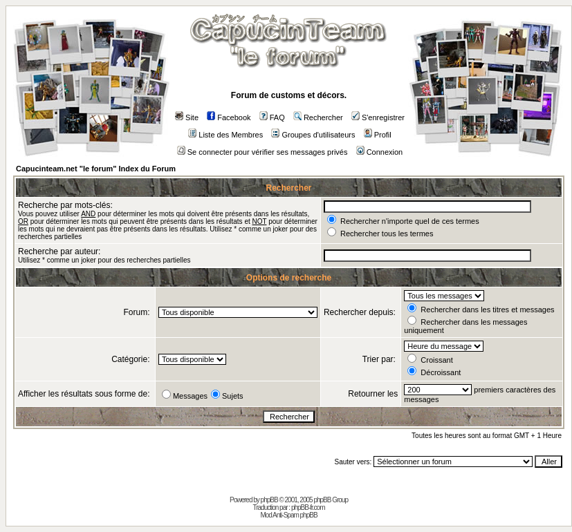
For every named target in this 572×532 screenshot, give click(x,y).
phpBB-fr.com (308, 507)
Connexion (379, 152)
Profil (377, 135)
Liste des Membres (225, 135)
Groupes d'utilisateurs (313, 135)
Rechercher (318, 117)
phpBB (269, 500)
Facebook (228, 117)
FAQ (272, 117)
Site (187, 117)
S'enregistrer (378, 117)
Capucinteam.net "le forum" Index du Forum (96, 168)
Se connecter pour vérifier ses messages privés (262, 152)
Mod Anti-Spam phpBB (288, 515)
